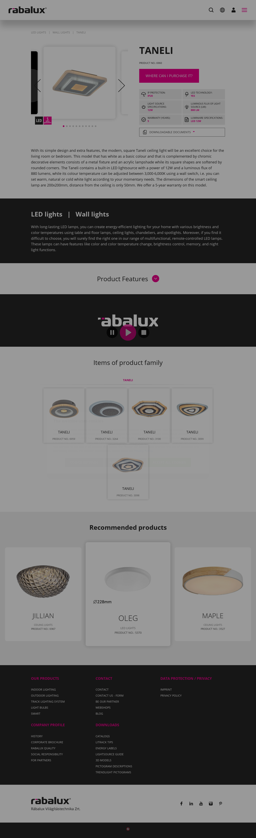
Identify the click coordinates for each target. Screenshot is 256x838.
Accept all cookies (169, 439)
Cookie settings (84, 439)
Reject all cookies (125, 439)
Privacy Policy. (144, 427)
